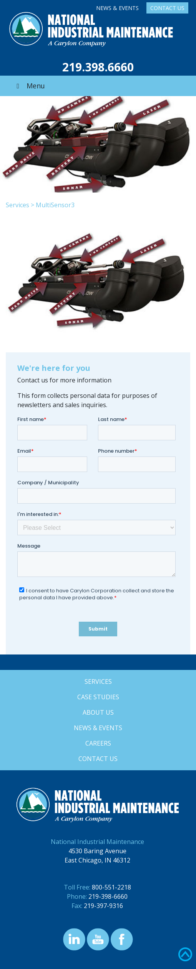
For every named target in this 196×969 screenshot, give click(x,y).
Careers (98, 743)
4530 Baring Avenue (97, 851)
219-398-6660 (108, 896)
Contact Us (167, 8)
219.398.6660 (98, 67)
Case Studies (98, 697)
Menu (29, 85)
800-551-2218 (111, 887)
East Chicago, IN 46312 (97, 860)
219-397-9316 (103, 905)
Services (17, 205)
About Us (98, 712)
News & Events (117, 8)
